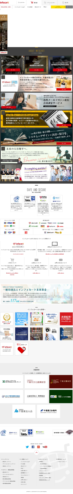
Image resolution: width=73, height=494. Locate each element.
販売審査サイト (24, 472)
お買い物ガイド (36, 273)
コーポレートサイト (62, 461)
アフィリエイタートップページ (9, 463)
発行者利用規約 (43, 468)
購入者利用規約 (43, 463)
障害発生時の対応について (44, 480)
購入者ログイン (6, 472)
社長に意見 (23, 482)
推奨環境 (41, 475)
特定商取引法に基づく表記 (44, 473)
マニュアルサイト (24, 475)
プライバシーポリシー (43, 470)
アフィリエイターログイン (8, 474)
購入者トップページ (7, 461)
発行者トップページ (7, 466)
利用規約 (41, 461)
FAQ (45, 6)
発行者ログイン (6, 476)
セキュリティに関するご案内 (45, 477)
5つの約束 (30, 7)
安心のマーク (38, 7)
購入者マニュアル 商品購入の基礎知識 (55, 254)
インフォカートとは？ (20, 7)
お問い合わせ (69, 6)
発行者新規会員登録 (7, 483)
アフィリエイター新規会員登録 (9, 481)
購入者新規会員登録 (7, 478)
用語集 (22, 477)
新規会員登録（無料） (6, 7)
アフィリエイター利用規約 (45, 466)
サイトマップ (23, 484)
